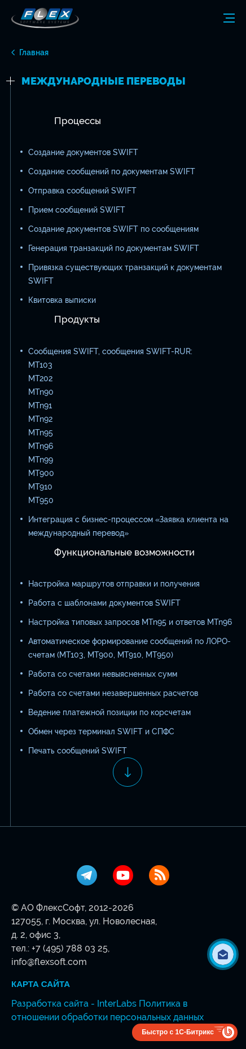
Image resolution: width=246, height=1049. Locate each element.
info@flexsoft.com (49, 962)
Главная (34, 52)
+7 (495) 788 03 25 (70, 948)
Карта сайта (40, 984)
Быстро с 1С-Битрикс (178, 1032)
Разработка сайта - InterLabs (74, 1003)
